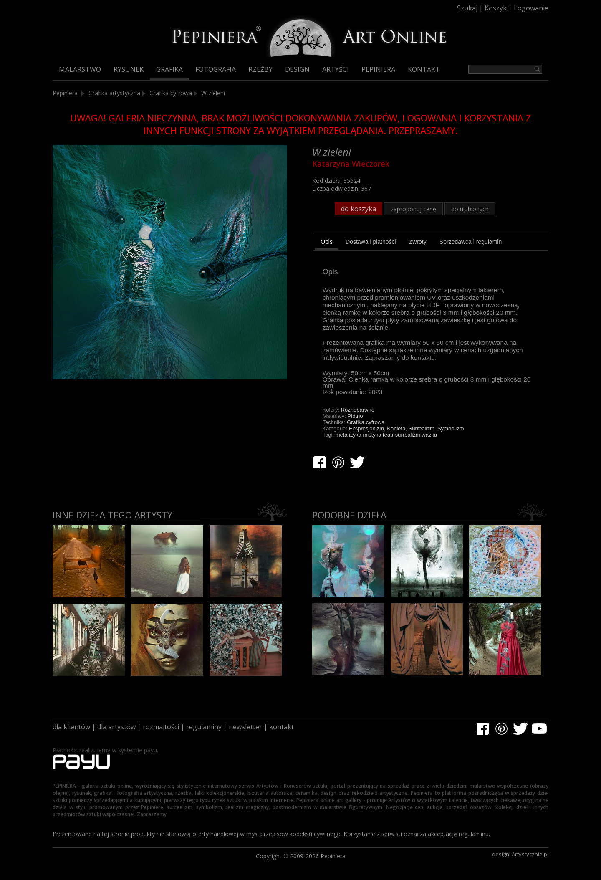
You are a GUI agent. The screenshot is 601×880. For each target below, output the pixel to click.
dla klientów (71, 726)
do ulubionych (470, 209)
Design (297, 69)
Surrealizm (421, 428)
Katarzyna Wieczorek (350, 164)
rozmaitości (161, 726)
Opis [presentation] (327, 241)
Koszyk (496, 8)
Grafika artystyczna (114, 93)
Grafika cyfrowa (170, 93)
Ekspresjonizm (366, 428)
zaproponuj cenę (413, 209)
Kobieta (396, 428)
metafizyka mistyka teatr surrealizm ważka (386, 435)
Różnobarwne (357, 410)
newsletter (245, 726)
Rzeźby (260, 69)
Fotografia (215, 69)
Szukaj (467, 8)
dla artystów (116, 726)
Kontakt (424, 69)
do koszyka (358, 208)
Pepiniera (378, 69)
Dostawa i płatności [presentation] (371, 241)
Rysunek (129, 69)
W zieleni (213, 93)
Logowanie (531, 8)
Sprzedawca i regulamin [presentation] (470, 241)
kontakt (281, 726)
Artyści (335, 69)
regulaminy (204, 726)
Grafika (169, 69)
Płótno (355, 416)
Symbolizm (450, 428)
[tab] (326, 243)
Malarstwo (80, 69)
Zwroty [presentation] (418, 241)
